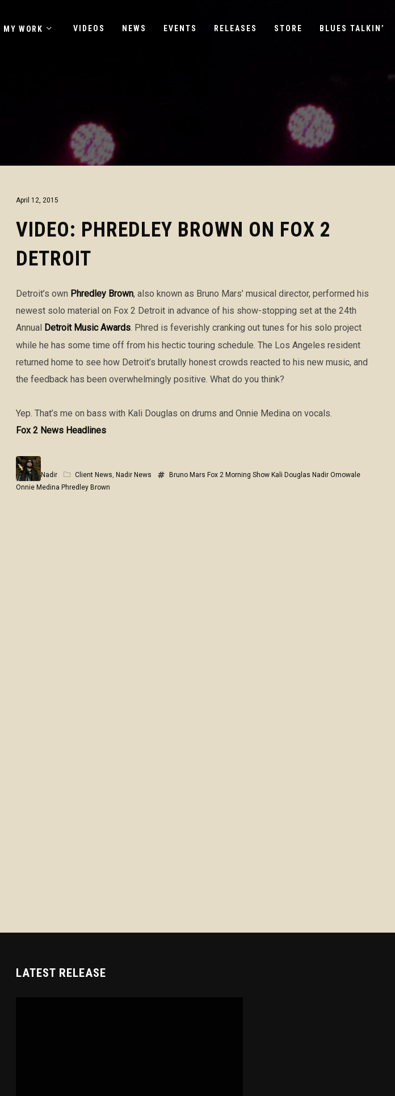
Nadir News (134, 475)
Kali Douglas (290, 475)
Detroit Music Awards (87, 327)
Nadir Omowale (336, 475)
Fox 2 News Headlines (61, 430)
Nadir (49, 475)
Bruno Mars (187, 475)
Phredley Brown (101, 293)
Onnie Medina (38, 487)
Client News (93, 475)
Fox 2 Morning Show (238, 475)
